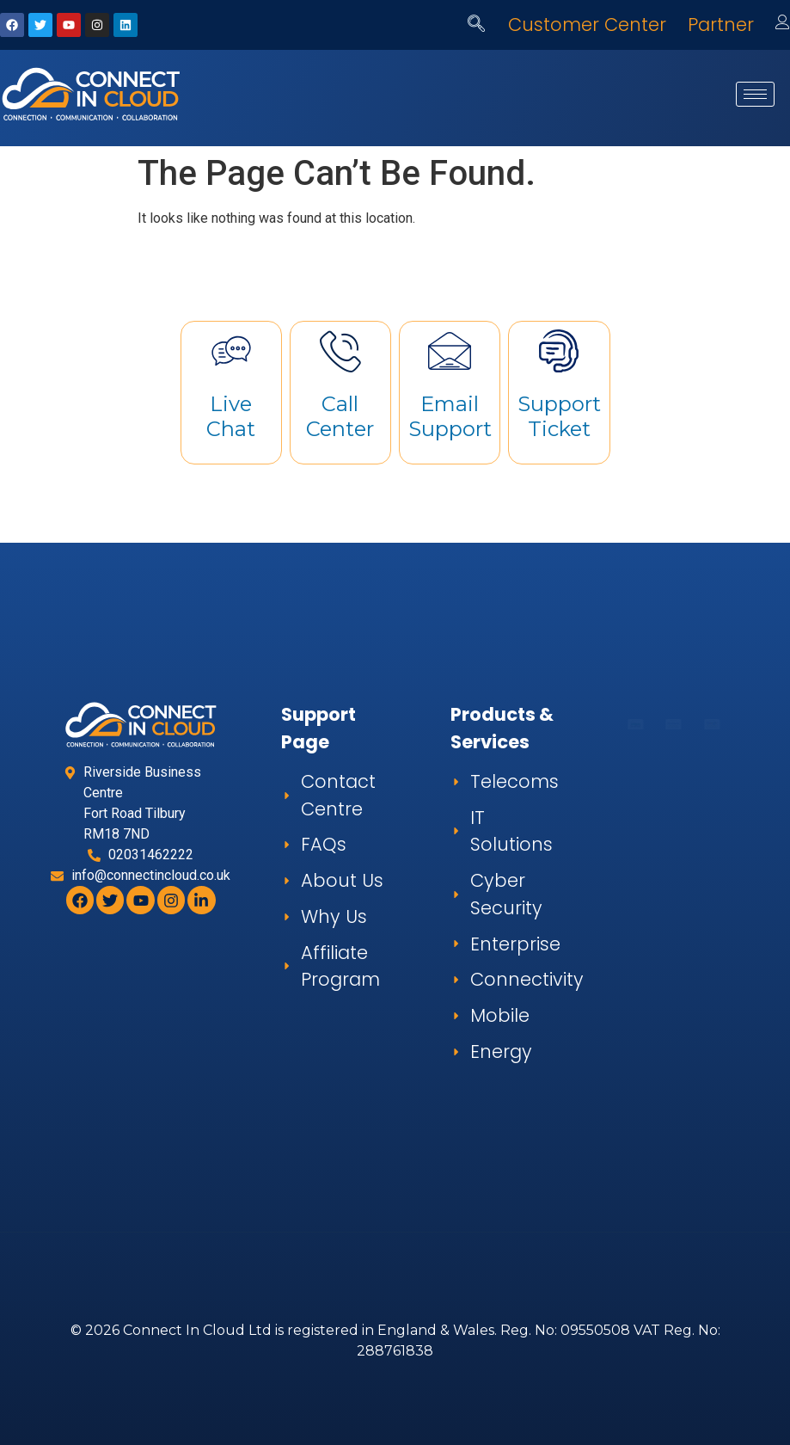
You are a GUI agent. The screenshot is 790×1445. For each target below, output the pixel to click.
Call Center (340, 416)
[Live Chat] (231, 350)
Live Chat (230, 416)
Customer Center (587, 24)
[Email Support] (449, 350)
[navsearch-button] (476, 25)
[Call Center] (340, 350)
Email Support (450, 416)
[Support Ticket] (558, 350)
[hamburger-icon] (755, 94)
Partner (721, 24)
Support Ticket (559, 416)
